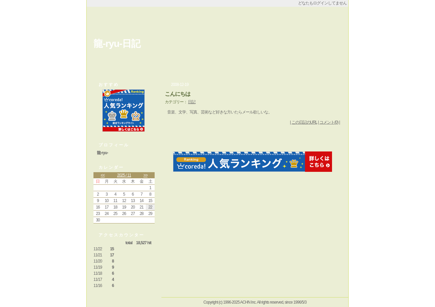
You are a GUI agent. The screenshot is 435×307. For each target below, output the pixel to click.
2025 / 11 (124, 175)
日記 (191, 102)
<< (103, 175)
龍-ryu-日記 (116, 43)
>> (145, 175)
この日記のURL (304, 122)
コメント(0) (328, 122)
